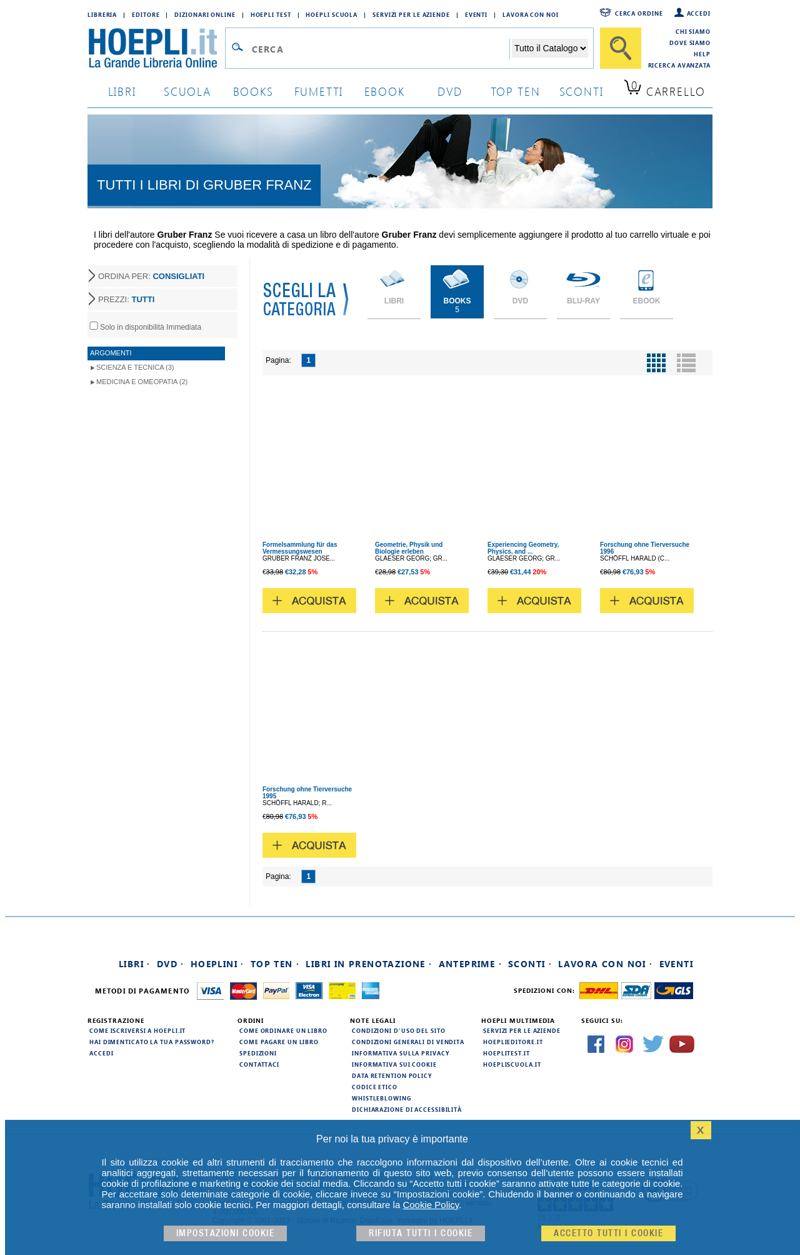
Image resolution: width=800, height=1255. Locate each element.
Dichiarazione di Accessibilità (407, 1109)
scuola (187, 91)
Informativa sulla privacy (400, 1053)
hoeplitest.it (506, 1053)
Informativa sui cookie (394, 1064)
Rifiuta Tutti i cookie (420, 1233)
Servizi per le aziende (411, 14)
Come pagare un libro (279, 1041)
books (253, 91)
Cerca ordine (639, 13)
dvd (450, 91)
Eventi (476, 14)
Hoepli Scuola (332, 14)
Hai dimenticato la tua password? (151, 1041)
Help (702, 54)
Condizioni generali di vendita (408, 1041)
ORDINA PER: (151, 276)
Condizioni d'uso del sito (399, 1030)
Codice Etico (375, 1086)
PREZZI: (126, 299)
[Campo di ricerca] (380, 49)
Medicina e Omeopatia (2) (142, 381)
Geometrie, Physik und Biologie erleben (408, 548)
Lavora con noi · (605, 964)
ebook (384, 91)
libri (122, 91)
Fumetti (319, 91)
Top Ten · (275, 964)
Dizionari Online (204, 14)
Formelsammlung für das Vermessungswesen (299, 548)
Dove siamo (690, 42)
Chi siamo (693, 31)
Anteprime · (470, 964)
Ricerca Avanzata (679, 65)
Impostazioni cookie (225, 1233)
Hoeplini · (217, 964)
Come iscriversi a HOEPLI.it (137, 1030)
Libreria (102, 14)
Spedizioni (258, 1053)
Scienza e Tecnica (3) (135, 367)
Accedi (699, 13)
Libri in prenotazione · (369, 964)
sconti (581, 91)
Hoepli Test (271, 14)
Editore (145, 14)
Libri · (135, 964)
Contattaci (259, 1064)
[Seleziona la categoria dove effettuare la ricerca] (550, 48)
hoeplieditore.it (512, 1041)
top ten (516, 91)
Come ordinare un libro (283, 1030)
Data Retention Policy (392, 1075)
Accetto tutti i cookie (608, 1233)
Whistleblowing (381, 1098)
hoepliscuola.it (512, 1064)
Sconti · (530, 964)
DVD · (170, 964)
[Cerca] (620, 48)
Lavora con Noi (530, 14)
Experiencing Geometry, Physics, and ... (523, 548)
